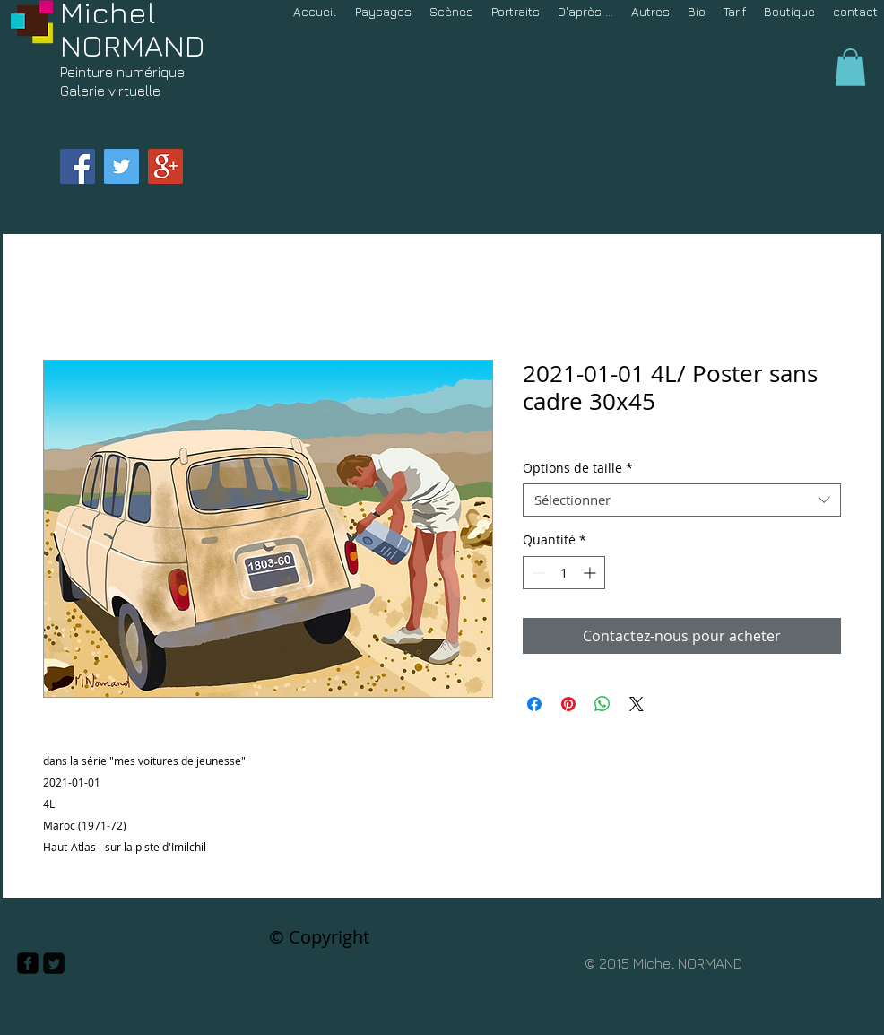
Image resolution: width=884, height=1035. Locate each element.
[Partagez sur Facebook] (534, 704)
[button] (850, 67)
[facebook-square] (28, 963)
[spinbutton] (564, 572)
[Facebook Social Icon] (77, 166)
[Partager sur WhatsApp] (602, 704)
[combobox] (682, 500)
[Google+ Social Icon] (165, 166)
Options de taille (578, 468)
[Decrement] (536, 572)
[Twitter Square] (54, 963)
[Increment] (591, 572)
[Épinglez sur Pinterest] (568, 704)
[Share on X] (636, 704)
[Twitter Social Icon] (121, 166)
